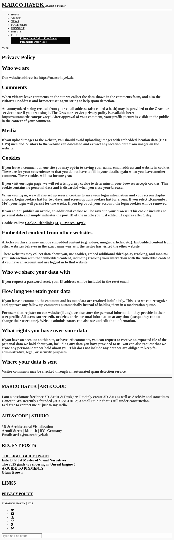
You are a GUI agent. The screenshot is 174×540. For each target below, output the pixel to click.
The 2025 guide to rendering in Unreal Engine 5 (38, 464)
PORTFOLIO (19, 24)
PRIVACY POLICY (17, 494)
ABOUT (16, 18)
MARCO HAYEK (23, 5)
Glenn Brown (12, 472)
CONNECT (17, 28)
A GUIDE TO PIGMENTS (22, 468)
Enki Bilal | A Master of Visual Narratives (34, 460)
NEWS (15, 21)
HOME (15, 14)
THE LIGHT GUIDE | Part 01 (25, 456)
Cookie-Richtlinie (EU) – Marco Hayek (55, 223)
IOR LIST (17, 31)
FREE (14, 35)
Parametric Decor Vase (33, 41)
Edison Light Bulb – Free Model (38, 38)
